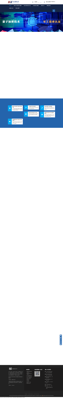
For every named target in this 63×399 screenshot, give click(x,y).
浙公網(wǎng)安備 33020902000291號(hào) (48, 395)
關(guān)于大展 (29, 382)
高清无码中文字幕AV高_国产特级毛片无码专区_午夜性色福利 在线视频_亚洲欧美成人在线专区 (12, 397)
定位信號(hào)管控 (29, 376)
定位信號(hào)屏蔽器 (36, 5)
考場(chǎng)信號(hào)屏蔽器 (17, 5)
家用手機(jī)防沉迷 (29, 375)
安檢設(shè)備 (28, 378)
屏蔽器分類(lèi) (49, 5)
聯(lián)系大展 (28, 383)
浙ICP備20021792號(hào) (39, 395)
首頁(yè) (10, 5)
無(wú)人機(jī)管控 (29, 377)
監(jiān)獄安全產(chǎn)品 (27, 5)
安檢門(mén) (42, 5)
